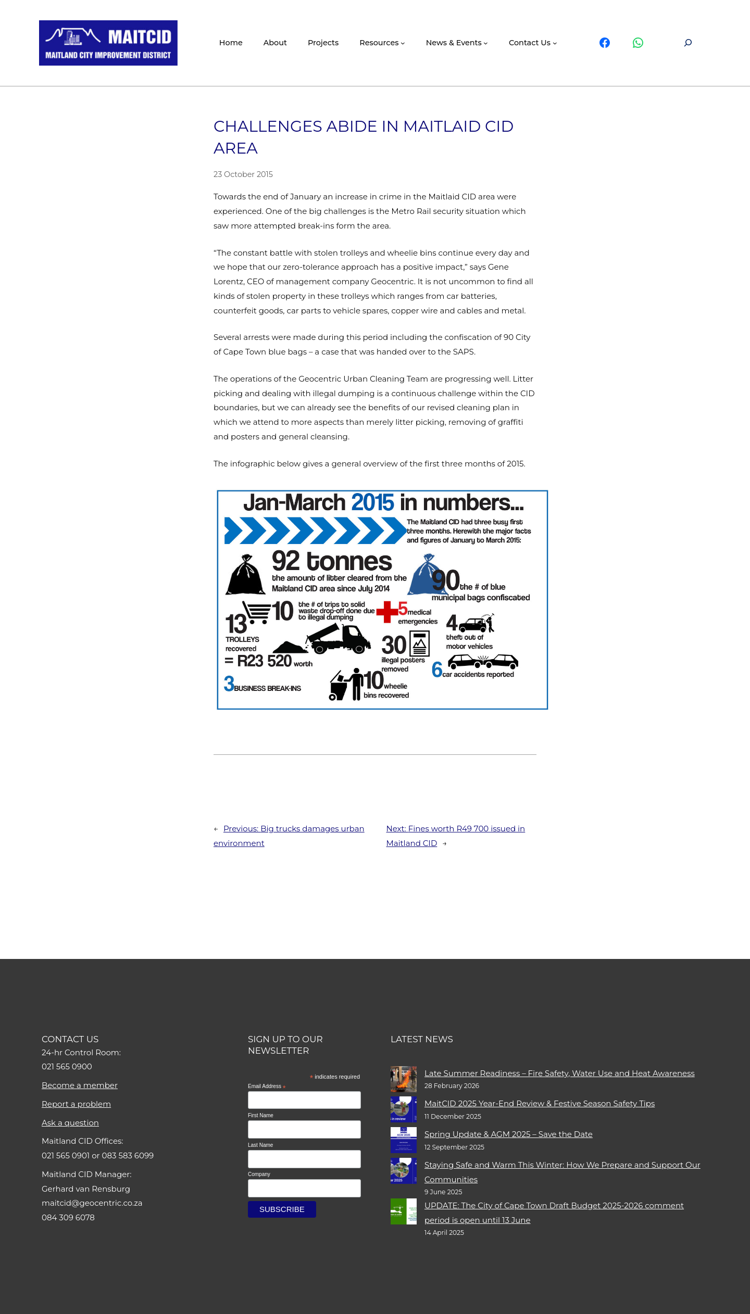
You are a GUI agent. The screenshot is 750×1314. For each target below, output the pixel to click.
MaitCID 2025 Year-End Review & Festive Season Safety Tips (539, 1103)
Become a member (80, 1085)
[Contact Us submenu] (555, 43)
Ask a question (70, 1123)
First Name (260, 1115)
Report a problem (76, 1104)
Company (259, 1174)
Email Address (267, 1086)
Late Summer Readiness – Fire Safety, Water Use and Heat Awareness (559, 1073)
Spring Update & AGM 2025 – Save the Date (508, 1134)
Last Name (260, 1145)
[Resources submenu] (403, 43)
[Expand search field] (688, 43)
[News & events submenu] (485, 43)
